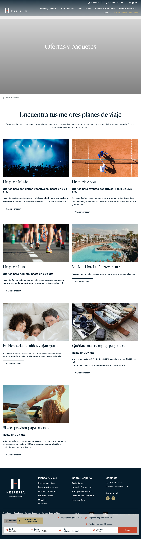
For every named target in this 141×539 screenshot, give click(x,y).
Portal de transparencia (83, 495)
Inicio (8, 97)
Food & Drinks (85, 8)
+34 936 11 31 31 (115, 3)
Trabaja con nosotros (82, 491)
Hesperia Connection (82, 487)
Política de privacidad (51, 513)
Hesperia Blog (78, 500)
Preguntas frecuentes (48, 487)
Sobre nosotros (68, 8)
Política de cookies (32, 513)
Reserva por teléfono (47, 491)
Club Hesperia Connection (126, 13)
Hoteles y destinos (48, 8)
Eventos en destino (127, 8)
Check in (42, 500)
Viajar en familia (45, 495)
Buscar (127, 530)
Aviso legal (7, 513)
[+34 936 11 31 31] (106, 3)
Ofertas (107, 13)
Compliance (18, 513)
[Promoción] (102, 531)
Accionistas (77, 483)
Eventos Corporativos (105, 8)
